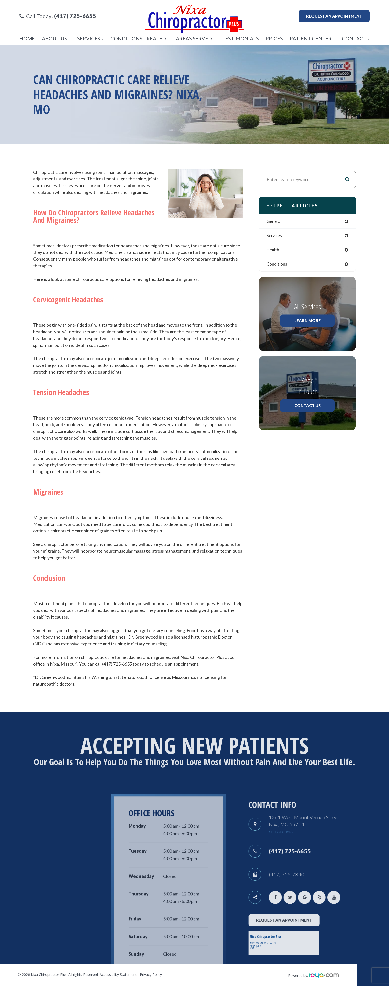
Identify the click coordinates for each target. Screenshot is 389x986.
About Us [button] (56, 38)
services (275, 236)
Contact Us (307, 407)
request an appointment (296, 920)
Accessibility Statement (118, 974)
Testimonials (240, 38)
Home (27, 38)
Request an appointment (334, 16)
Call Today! (57, 16)
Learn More (307, 322)
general (274, 221)
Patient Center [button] (312, 38)
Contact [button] (356, 38)
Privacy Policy (151, 974)
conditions (277, 265)
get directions (293, 832)
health (273, 251)
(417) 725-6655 (305, 851)
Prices (274, 38)
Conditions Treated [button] (139, 38)
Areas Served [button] (195, 38)
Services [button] (90, 38)
